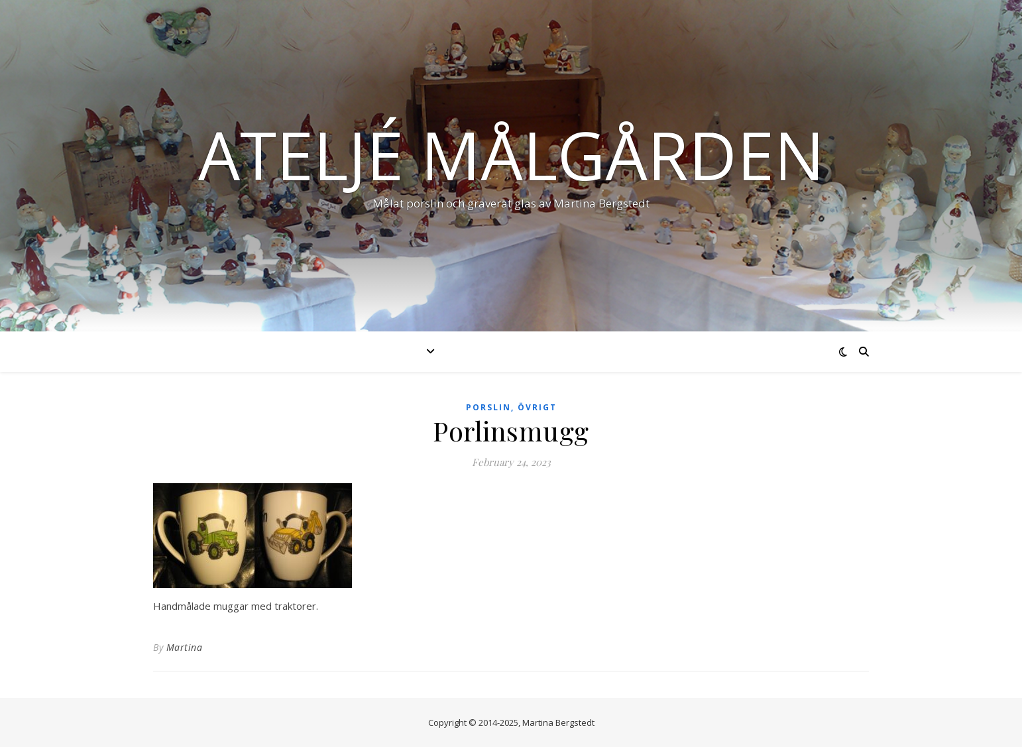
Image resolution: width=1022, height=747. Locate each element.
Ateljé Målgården (511, 154)
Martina (184, 647)
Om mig (629, 351)
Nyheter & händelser (521, 351)
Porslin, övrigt (511, 407)
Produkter (387, 351)
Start (314, 351)
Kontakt (699, 351)
